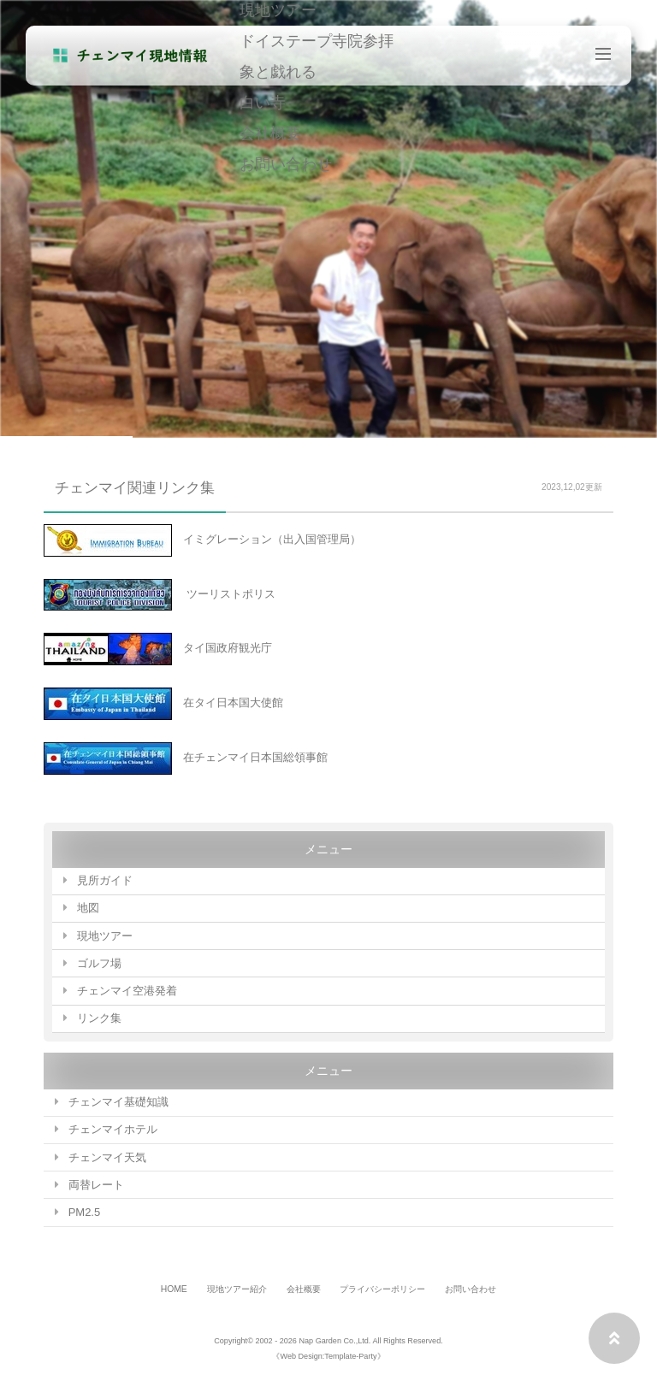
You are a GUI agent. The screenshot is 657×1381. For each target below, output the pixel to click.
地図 (88, 907)
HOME (174, 1289)
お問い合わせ (286, 163)
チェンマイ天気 (107, 1157)
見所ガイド (105, 880)
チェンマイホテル (112, 1129)
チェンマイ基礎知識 (118, 1101)
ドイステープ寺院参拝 (317, 40)
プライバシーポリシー (382, 1289)
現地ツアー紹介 (237, 1289)
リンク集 (99, 1018)
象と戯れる (278, 71)
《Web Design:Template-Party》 (328, 1356)
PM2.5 (84, 1212)
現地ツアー (105, 936)
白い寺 (263, 101)
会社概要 (270, 132)
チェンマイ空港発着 (127, 990)
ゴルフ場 (99, 963)
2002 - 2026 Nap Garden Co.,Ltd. (312, 1341)
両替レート (96, 1184)
